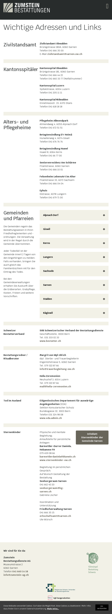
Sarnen (47, 284)
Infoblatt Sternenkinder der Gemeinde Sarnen (92, 437)
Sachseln (48, 271)
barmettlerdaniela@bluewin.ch (58, 456)
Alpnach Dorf (50, 215)
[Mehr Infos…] (53, 608)
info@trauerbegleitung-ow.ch (57, 369)
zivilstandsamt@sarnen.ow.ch (64, 54)
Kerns (46, 243)
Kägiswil (48, 312)
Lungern (48, 257)
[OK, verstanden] (101, 607)
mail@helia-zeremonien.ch (55, 386)
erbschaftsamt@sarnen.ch (55, 516)
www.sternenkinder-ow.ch (55, 460)
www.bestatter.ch (50, 341)
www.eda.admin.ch (51, 418)
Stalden (47, 298)
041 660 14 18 (20, 571)
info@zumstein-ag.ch (16, 574)
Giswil (46, 229)
